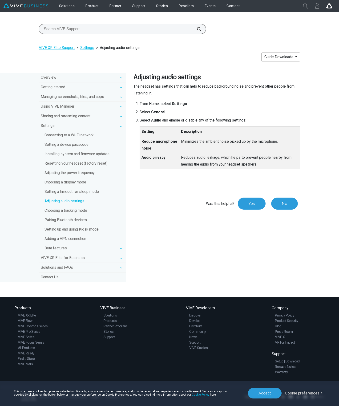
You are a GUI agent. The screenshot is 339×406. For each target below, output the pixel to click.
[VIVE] (26, 6)
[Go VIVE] (329, 6)
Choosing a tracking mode (65, 210)
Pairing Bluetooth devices (65, 220)
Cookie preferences (302, 393)
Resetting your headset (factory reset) (75, 163)
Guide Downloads (279, 57)
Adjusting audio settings (64, 201)
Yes (251, 203)
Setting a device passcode (66, 144)
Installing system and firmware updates (76, 154)
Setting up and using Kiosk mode (71, 229)
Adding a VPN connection (65, 238)
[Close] (305, 6)
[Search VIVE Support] (196, 29)
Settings (87, 47)
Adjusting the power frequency (69, 173)
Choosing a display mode (65, 182)
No (284, 203)
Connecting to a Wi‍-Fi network (69, 135)
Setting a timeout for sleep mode (71, 191)
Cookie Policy (200, 394)
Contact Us (50, 277)
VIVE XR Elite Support (57, 47)
